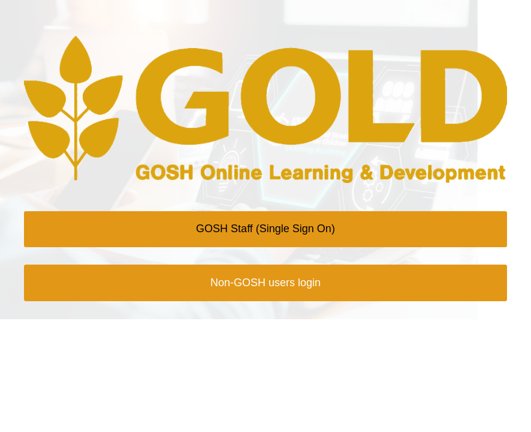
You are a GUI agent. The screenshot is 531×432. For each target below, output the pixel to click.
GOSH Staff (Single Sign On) (265, 229)
